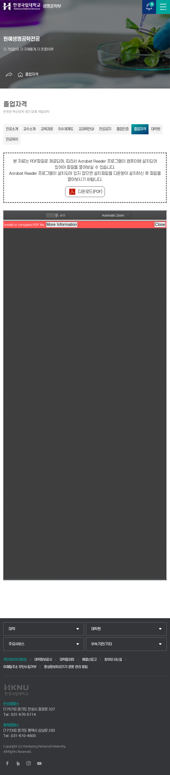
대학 (12, 629)
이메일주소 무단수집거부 (19, 667)
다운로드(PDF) (90, 191)
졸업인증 (122, 129)
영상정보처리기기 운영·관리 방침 (66, 667)
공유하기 (9, 74)
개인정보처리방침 (15, 659)
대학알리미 (67, 659)
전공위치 (12, 139)
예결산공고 (89, 659)
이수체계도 (65, 129)
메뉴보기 (163, 7)
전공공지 (105, 129)
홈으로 (20, 74)
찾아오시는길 (113, 659)
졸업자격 (31, 74)
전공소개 (12, 129)
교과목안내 (86, 129)
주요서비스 (17, 644)
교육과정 (47, 129)
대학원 (155, 129)
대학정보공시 (43, 659)
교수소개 (29, 129)
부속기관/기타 (101, 644)
